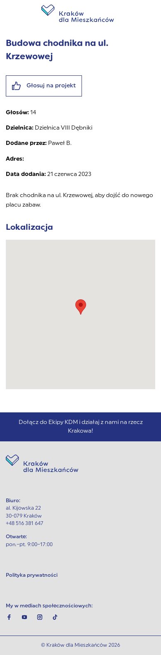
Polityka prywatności (32, 575)
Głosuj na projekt (44, 86)
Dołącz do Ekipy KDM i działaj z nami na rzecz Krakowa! (81, 426)
